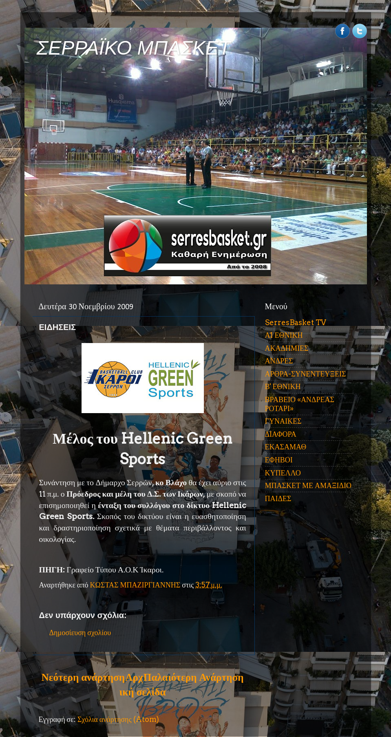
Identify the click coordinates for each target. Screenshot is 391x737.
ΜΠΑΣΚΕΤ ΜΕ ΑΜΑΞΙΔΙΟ (308, 485)
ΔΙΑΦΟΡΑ (280, 434)
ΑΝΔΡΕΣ (279, 360)
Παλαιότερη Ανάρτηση (194, 677)
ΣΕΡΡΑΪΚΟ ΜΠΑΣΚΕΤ (134, 48)
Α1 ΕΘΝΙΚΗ (284, 335)
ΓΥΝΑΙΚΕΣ (283, 421)
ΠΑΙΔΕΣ (278, 498)
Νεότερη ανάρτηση (83, 677)
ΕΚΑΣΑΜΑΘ (286, 446)
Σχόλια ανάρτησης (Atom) (118, 719)
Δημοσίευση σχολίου (80, 632)
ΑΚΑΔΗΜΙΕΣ (287, 348)
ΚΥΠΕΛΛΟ (283, 473)
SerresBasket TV (295, 322)
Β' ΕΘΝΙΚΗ (283, 386)
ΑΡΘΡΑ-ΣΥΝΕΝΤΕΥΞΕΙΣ (305, 374)
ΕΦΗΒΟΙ (279, 459)
